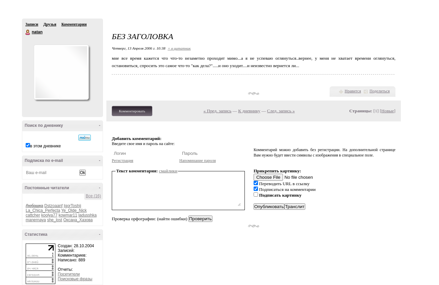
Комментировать (132, 111)
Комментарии (74, 24)
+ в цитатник (178, 48)
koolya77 (49, 215)
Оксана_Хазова (78, 220)
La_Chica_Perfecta (43, 210)
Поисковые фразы (75, 279)
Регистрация (122, 160)
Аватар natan (61, 72)
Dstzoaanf (53, 205)
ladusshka (87, 215)
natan (28, 32)
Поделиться (379, 91)
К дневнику (249, 110)
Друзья (49, 24)
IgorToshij (72, 205)
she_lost (54, 220)
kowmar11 (67, 215)
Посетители (69, 274)
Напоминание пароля (197, 160)
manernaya (36, 220)
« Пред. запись (218, 110)
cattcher (33, 215)
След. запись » (281, 110)
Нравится (353, 91)
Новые (387, 110)
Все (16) (93, 196)
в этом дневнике (45, 146)
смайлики (168, 170)
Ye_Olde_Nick (74, 210)
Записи (31, 24)
